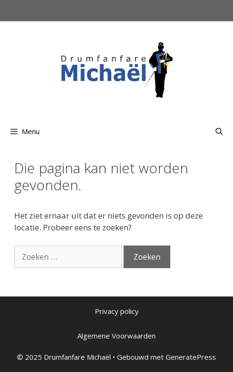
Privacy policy (117, 311)
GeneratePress (191, 357)
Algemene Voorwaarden (116, 335)
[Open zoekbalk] (219, 131)
